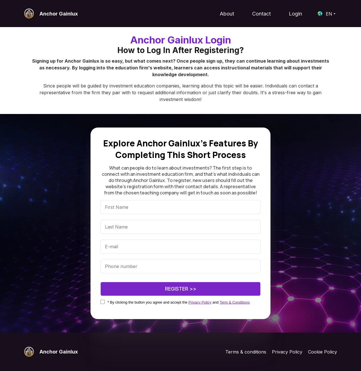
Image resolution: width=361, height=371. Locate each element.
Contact (261, 14)
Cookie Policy (322, 352)
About (227, 14)
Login (295, 14)
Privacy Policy (287, 352)
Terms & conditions (245, 352)
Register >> (180, 289)
